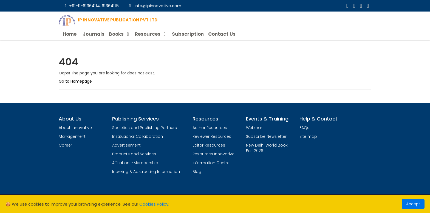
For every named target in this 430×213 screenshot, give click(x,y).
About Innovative (75, 127)
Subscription (188, 34)
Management (72, 136)
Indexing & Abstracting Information (146, 171)
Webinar (254, 127)
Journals (93, 34)
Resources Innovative (213, 154)
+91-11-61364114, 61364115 (91, 6)
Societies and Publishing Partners (144, 127)
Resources (151, 34)
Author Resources (210, 127)
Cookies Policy (153, 204)
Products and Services (134, 154)
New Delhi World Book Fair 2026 (267, 147)
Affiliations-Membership (135, 163)
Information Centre (211, 163)
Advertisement (126, 145)
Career (65, 145)
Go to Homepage (75, 81)
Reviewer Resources (212, 136)
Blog (197, 171)
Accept (413, 204)
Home (70, 34)
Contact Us (222, 34)
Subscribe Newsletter (266, 136)
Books (120, 34)
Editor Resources (209, 145)
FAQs (304, 127)
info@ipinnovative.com (155, 6)
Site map (308, 136)
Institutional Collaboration (137, 136)
